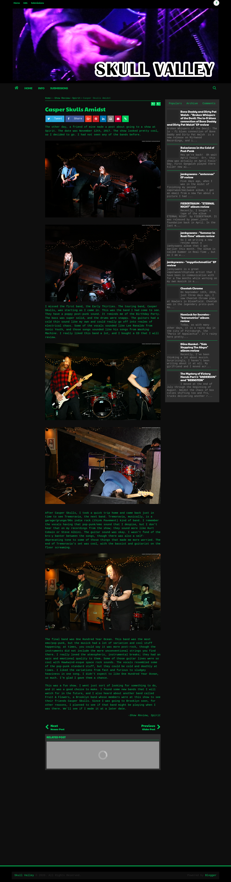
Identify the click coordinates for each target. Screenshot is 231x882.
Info (25, 3)
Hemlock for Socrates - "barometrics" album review (195, 317)
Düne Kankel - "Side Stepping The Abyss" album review (194, 347)
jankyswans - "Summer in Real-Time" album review (197, 234)
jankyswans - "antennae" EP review (197, 175)
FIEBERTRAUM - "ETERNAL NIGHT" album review (197, 204)
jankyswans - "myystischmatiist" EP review (191, 263)
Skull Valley (24, 875)
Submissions (37, 3)
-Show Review (138, 715)
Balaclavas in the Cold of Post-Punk (197, 149)
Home (17, 3)
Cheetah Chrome (191, 288)
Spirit (156, 715)
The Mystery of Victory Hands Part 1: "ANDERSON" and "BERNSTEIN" (198, 377)
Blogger (211, 875)
